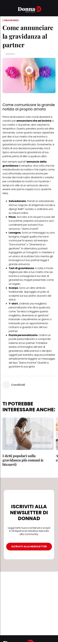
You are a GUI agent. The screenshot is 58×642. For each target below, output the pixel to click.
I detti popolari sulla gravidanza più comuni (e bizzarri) (23, 460)
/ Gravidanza (10, 20)
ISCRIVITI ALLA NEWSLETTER (29, 546)
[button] (4, 9)
